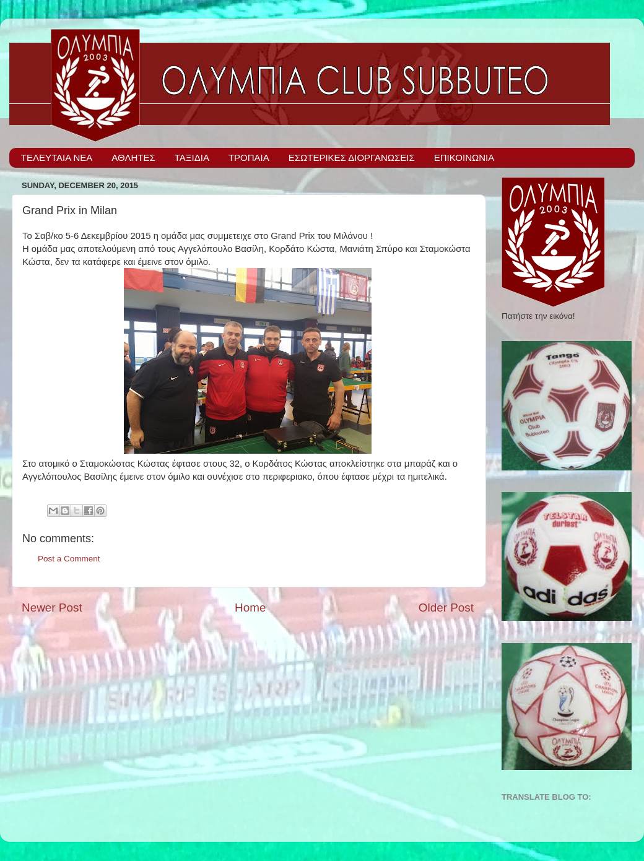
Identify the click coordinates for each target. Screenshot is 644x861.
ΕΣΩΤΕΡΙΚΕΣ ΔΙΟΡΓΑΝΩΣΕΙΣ (352, 157)
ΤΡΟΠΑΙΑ (248, 157)
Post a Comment (69, 558)
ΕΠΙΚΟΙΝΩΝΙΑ (464, 157)
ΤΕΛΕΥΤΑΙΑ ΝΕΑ (57, 157)
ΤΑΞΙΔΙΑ (192, 157)
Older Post (446, 607)
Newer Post (52, 607)
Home (250, 607)
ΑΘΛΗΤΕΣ (133, 157)
